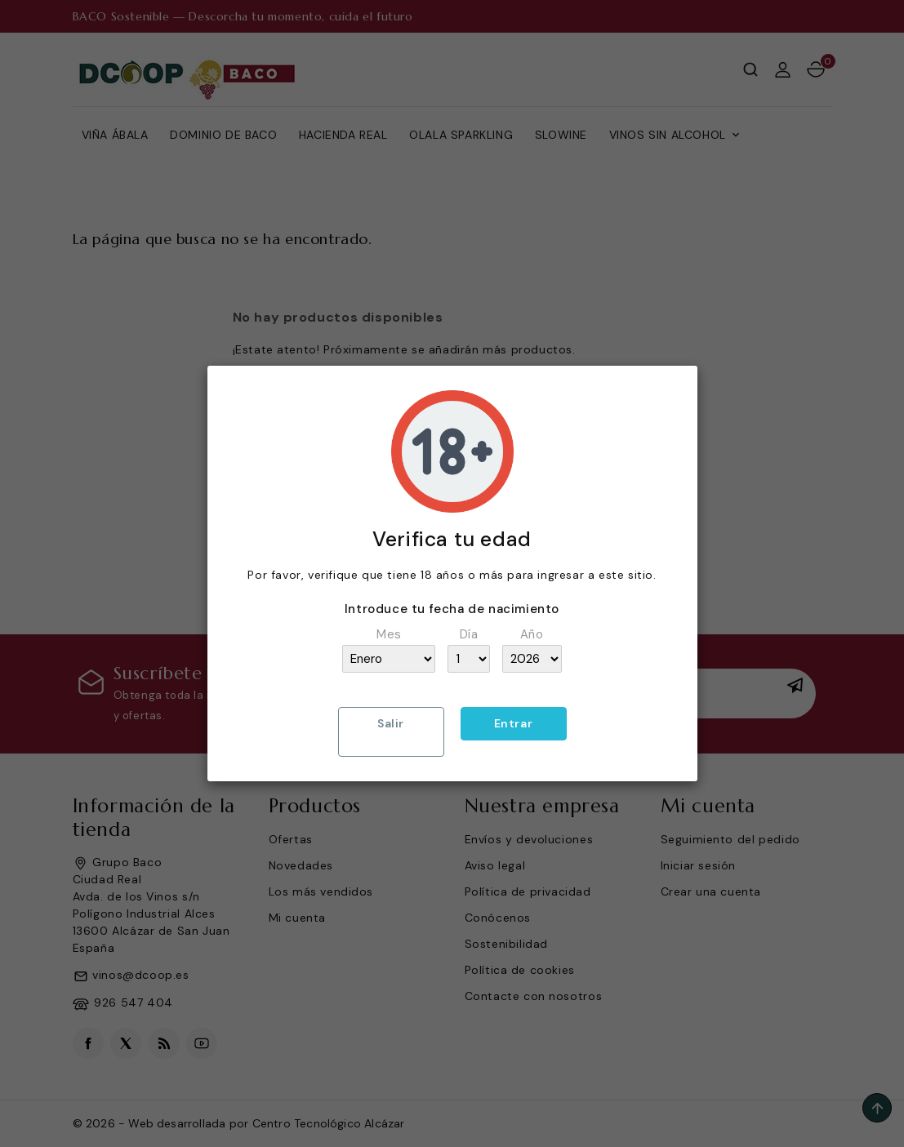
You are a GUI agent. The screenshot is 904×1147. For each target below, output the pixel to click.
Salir (390, 723)
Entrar (513, 723)
